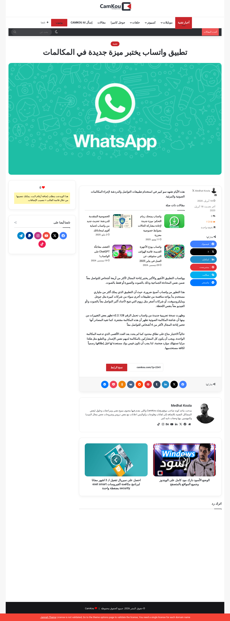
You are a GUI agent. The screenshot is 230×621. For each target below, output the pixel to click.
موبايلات (167, 22)
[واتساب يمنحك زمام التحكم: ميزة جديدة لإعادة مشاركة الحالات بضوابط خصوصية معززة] (174, 221)
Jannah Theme (48, 617)
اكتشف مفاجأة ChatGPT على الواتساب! (102, 251)
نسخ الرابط (117, 367)
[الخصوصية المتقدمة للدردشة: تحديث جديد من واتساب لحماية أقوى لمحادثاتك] (122, 221)
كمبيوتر (151, 22)
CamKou (89, 608)
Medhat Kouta (202, 190)
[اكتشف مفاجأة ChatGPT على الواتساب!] (122, 251)
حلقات (136, 22)
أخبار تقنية (184, 22)
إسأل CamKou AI (81, 22)
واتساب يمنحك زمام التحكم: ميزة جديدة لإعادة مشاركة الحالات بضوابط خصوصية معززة (149, 226)
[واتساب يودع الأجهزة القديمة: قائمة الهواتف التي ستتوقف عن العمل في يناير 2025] (174, 251)
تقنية (115, 43)
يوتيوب (59, 22)
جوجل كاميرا (118, 22)
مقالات (101, 22)
